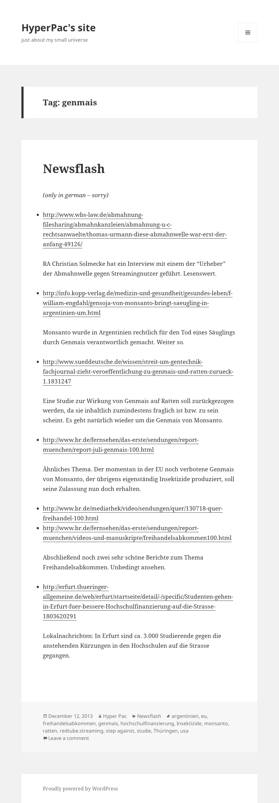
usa (184, 730)
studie (144, 730)
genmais (108, 723)
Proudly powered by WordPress (80, 788)
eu (204, 716)
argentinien (185, 716)
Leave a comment (68, 738)
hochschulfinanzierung (147, 723)
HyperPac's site (58, 27)
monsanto (216, 723)
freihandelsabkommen (69, 723)
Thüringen (166, 730)
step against (120, 730)
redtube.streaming (81, 730)
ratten (50, 730)
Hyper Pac (115, 716)
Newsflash (74, 168)
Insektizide (189, 723)
